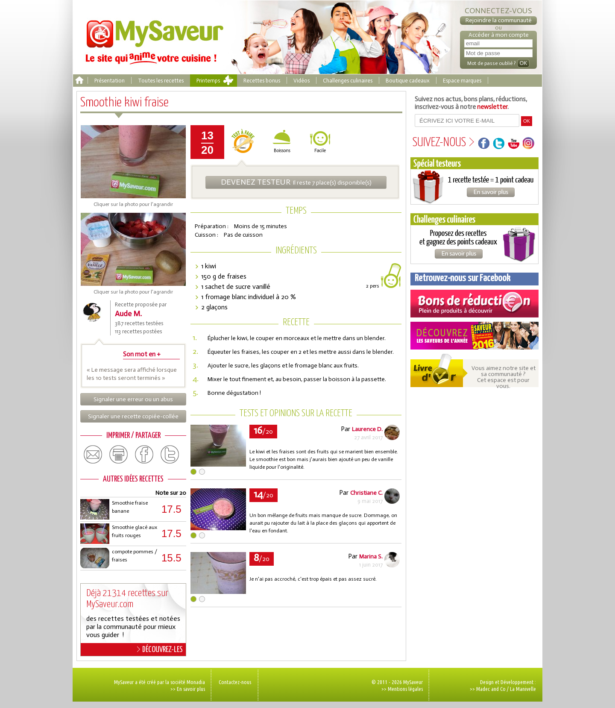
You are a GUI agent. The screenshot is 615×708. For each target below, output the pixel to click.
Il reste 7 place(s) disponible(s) (296, 182)
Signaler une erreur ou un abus (133, 399)
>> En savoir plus (187, 689)
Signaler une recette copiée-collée (133, 416)
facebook (144, 454)
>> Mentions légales (402, 689)
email (93, 454)
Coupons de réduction (474, 303)
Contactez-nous (235, 682)
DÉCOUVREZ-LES (160, 649)
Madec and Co (491, 689)
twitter (170, 454)
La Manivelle (523, 689)
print (118, 454)
